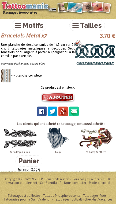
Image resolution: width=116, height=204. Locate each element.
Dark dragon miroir (20, 152)
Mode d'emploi (99, 183)
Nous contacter (75, 183)
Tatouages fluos (95, 196)
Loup (58, 152)
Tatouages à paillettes (24, 196)
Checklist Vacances (98, 199)
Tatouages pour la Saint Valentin (27, 199)
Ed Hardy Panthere (96, 152)
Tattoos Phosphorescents (61, 196)
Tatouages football (68, 199)
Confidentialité (50, 183)
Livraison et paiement (21, 183)
